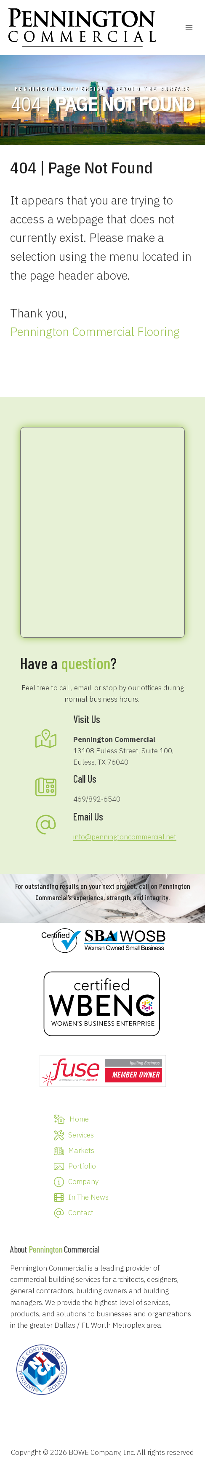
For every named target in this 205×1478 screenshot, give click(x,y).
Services (81, 1135)
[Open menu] (189, 27)
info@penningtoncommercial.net (124, 836)
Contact (80, 1212)
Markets (81, 1150)
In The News (88, 1197)
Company (83, 1181)
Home (79, 1119)
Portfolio (82, 1166)
